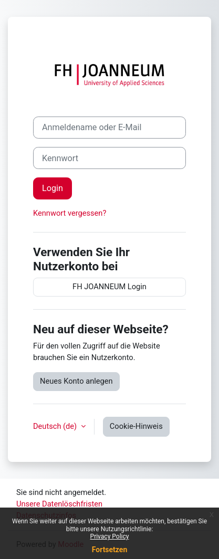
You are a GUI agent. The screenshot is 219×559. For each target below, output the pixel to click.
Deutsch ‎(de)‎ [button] (56, 426)
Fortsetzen (110, 549)
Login (52, 188)
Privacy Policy (109, 536)
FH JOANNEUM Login (109, 286)
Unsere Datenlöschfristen (59, 504)
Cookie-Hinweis (136, 426)
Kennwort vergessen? (69, 213)
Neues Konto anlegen (76, 381)
